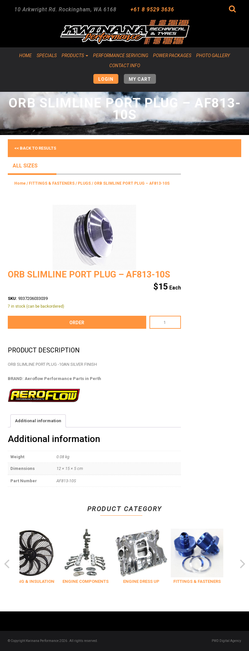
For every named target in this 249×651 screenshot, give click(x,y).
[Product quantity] (165, 322)
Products (75, 55)
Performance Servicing (120, 55)
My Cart (140, 79)
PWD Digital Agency (226, 641)
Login (105, 79)
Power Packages (172, 55)
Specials (47, 55)
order (76, 322)
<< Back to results (35, 148)
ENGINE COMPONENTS (93, 581)
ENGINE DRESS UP (148, 581)
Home (25, 55)
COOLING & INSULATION (36, 581)
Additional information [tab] (38, 420)
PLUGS (84, 183)
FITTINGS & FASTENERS (52, 183)
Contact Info (124, 65)
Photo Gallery (213, 55)
